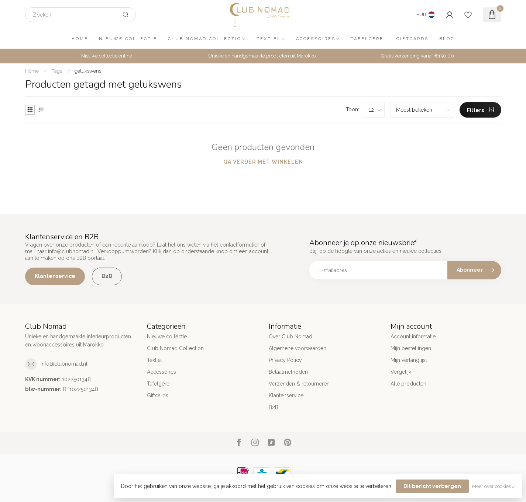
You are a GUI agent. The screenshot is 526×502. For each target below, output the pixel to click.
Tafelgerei (368, 38)
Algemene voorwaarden (297, 348)
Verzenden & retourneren (299, 384)
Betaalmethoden (288, 372)
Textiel (269, 38)
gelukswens (88, 71)
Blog (446, 38)
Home (80, 38)
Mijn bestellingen (411, 348)
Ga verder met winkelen (263, 162)
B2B (107, 276)
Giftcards (412, 38)
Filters (480, 110)
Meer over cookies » (493, 486)
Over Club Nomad (290, 336)
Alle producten (408, 384)
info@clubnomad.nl (64, 364)
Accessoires (316, 38)
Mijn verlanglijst (409, 360)
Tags (56, 71)
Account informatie (413, 336)
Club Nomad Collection (207, 38)
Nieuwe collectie (128, 38)
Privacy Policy (285, 360)
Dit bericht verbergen (432, 486)
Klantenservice (55, 276)
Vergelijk (401, 372)
